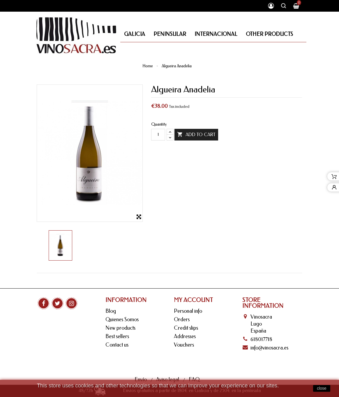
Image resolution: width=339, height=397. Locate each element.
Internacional (216, 34)
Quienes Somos (122, 319)
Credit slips (186, 328)
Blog (110, 311)
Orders (182, 319)
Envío (141, 361)
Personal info (188, 311)
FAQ (194, 361)
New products (120, 328)
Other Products (269, 34)
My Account (193, 300)
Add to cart (196, 134)
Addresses (185, 336)
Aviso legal (168, 361)
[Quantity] (158, 134)
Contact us (116, 345)
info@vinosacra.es (269, 348)
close (321, 388)
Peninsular (169, 34)
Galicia (134, 34)
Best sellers (117, 336)
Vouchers (184, 345)
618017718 (261, 339)
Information (125, 300)
